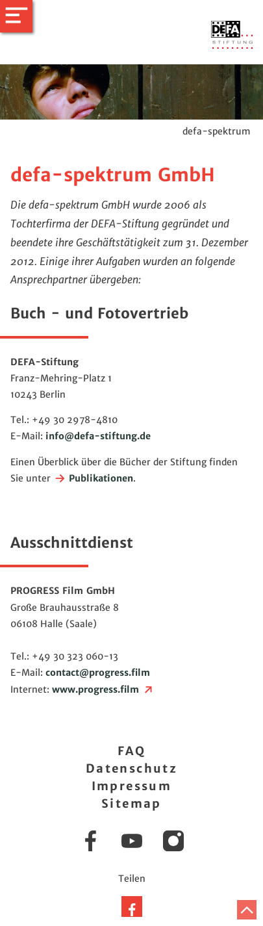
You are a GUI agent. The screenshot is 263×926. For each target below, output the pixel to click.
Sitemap (131, 803)
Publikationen (93, 478)
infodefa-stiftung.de (98, 436)
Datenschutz (131, 768)
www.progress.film (103, 689)
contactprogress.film (97, 672)
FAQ (131, 750)
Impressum (132, 785)
